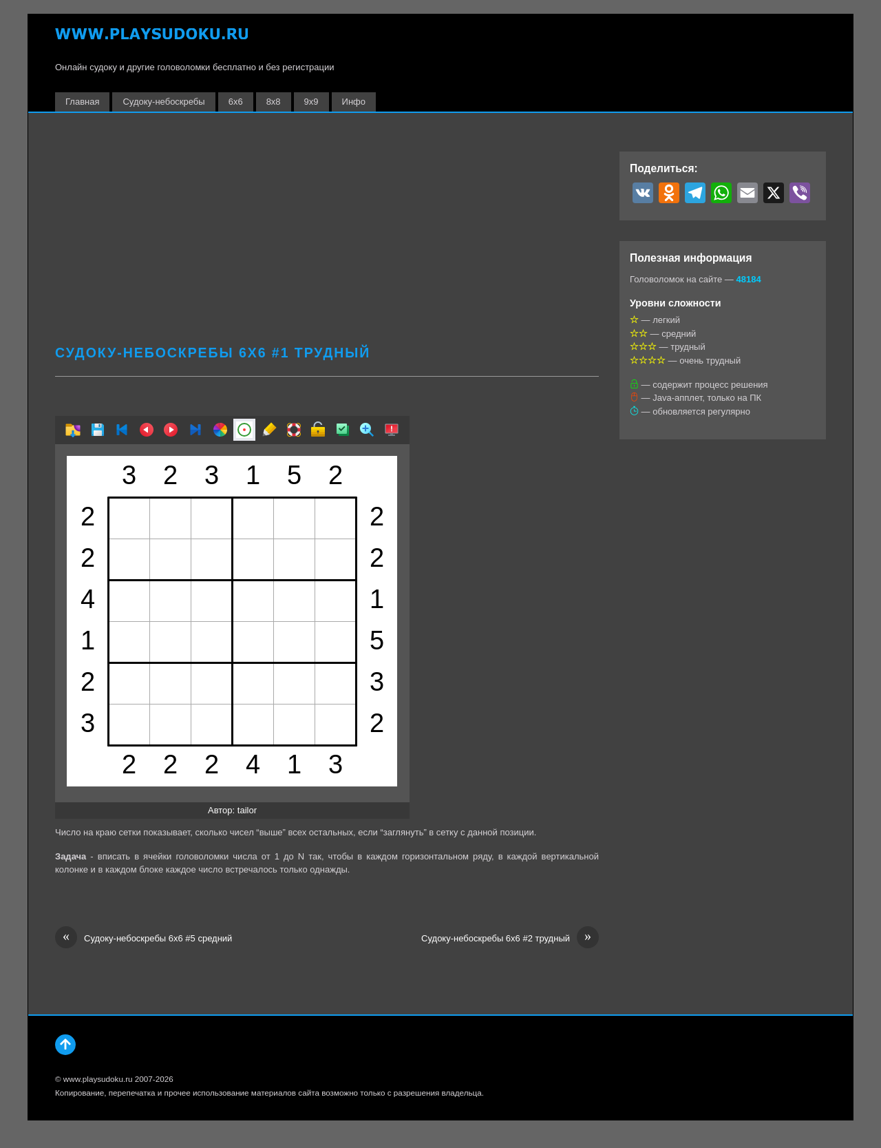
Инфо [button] (353, 101)
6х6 (236, 101)
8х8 (273, 101)
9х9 (311, 101)
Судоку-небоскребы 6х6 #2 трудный (510, 939)
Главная (82, 101)
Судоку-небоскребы (163, 101)
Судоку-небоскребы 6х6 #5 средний (143, 939)
